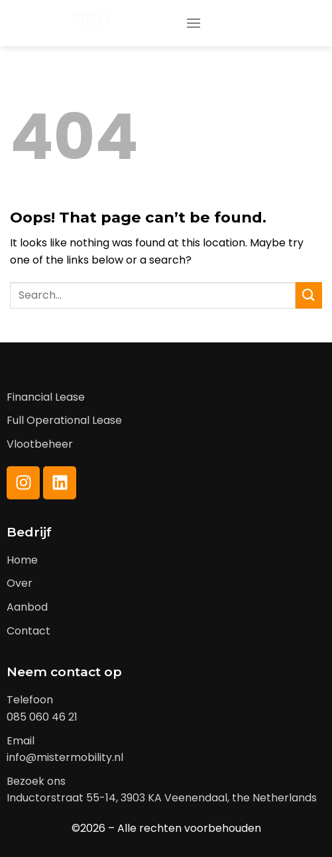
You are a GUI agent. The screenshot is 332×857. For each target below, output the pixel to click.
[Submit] (309, 295)
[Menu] (193, 23)
